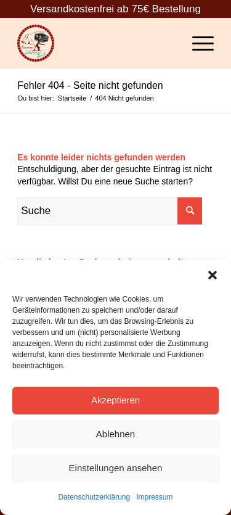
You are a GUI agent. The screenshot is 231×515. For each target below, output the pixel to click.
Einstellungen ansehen (116, 468)
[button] (212, 275)
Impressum (154, 497)
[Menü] (197, 43)
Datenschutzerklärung (94, 497)
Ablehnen (115, 434)
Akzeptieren (115, 400)
